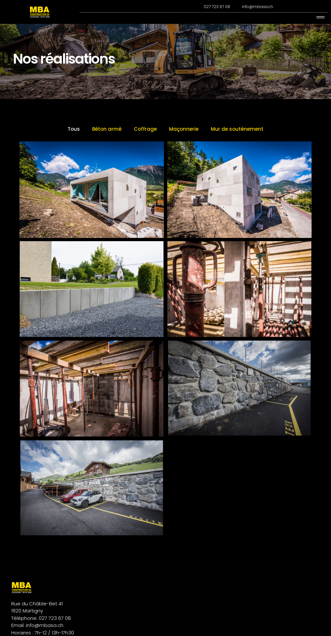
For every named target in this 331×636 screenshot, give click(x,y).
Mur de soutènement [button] (237, 141)
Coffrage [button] (145, 141)
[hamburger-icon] (320, 18)
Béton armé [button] (107, 141)
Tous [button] (74, 141)
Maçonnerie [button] (183, 141)
